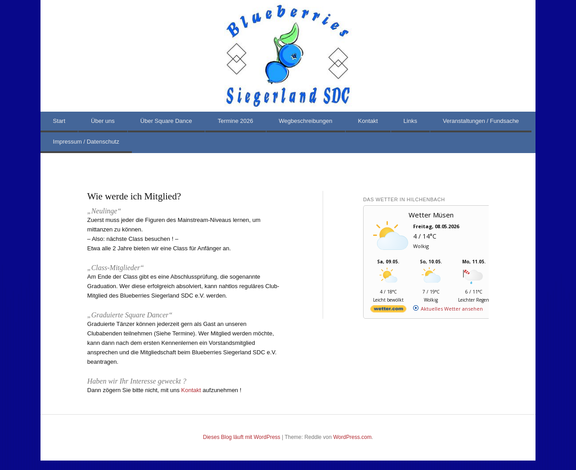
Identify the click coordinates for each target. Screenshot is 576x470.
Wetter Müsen (431, 214)
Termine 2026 (235, 121)
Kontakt (368, 121)
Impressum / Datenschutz (86, 141)
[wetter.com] (388, 310)
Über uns (103, 121)
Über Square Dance (166, 121)
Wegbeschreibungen (306, 121)
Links (410, 121)
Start (59, 121)
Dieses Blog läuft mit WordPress (241, 437)
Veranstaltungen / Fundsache (481, 121)
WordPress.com (352, 437)
